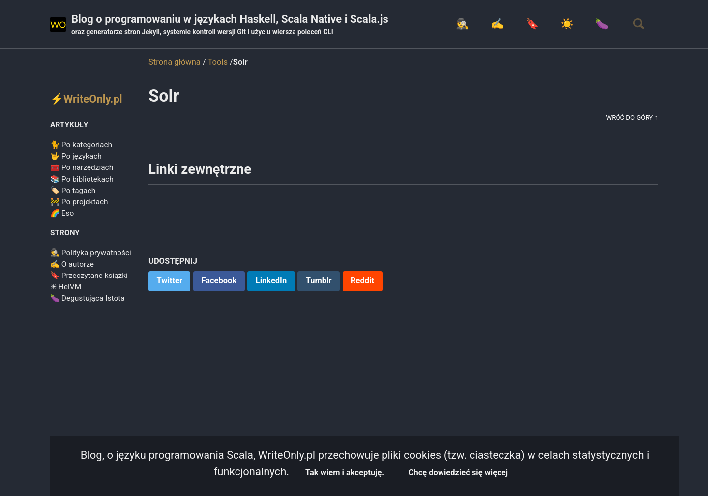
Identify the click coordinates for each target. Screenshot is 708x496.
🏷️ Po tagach (72, 190)
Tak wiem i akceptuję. (344, 472)
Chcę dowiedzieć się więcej (458, 472)
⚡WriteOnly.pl (86, 99)
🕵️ (462, 24)
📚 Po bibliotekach (82, 179)
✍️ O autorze (72, 264)
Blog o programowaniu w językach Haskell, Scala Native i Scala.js (229, 25)
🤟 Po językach (76, 156)
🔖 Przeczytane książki (89, 275)
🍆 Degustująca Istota (87, 298)
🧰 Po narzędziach (81, 167)
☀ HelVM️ (65, 286)
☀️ (567, 24)
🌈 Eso (62, 213)
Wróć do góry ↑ (632, 117)
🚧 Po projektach (79, 201)
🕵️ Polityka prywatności (90, 252)
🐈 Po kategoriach (81, 144)
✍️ (497, 24)
